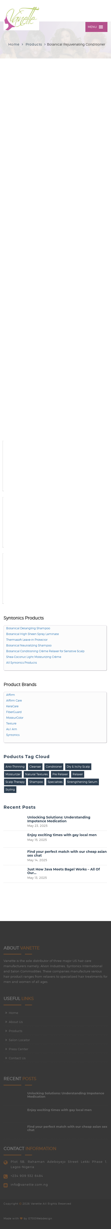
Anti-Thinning (15, 766)
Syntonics (12, 735)
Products (15, 1032)
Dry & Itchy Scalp (78, 766)
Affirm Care (14, 700)
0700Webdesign (40, 1217)
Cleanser (35, 766)
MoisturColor (14, 717)
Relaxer (78, 774)
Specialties (55, 782)
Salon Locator (19, 1041)
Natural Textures (36, 774)
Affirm (10, 695)
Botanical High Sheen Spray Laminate (32, 634)
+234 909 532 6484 (27, 1177)
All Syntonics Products (21, 662)
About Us (16, 1023)
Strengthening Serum (82, 782)
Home (13, 44)
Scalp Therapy (15, 782)
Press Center (18, 1050)
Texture (11, 723)
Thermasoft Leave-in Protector (26, 639)
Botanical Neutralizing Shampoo (28, 645)
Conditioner (54, 766)
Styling (10, 789)
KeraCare (12, 706)
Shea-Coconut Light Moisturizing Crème (33, 657)
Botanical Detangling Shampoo (28, 628)
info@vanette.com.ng (29, 1186)
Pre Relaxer (60, 774)
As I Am (11, 729)
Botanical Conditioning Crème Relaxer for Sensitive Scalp (45, 651)
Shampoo (36, 782)
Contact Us (17, 1059)
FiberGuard (14, 712)
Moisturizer (12, 774)
